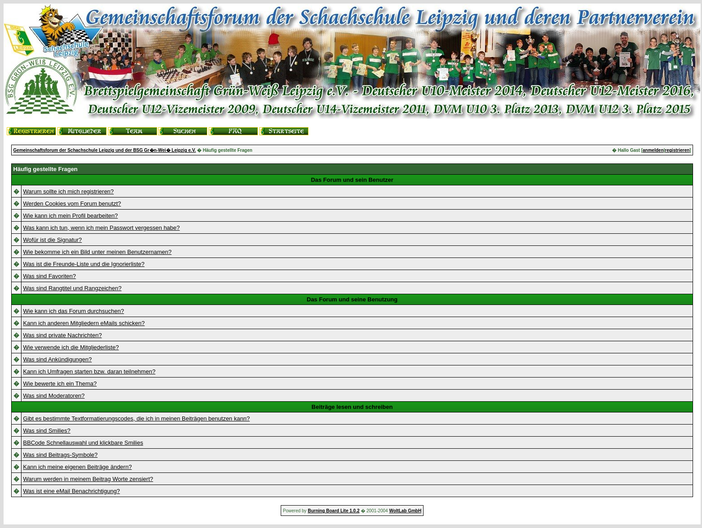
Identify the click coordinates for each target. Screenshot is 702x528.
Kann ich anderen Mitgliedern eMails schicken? (84, 323)
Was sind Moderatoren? (54, 395)
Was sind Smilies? (47, 430)
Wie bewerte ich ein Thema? (60, 383)
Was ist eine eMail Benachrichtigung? (71, 491)
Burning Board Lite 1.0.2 (334, 510)
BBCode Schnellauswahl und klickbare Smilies (83, 442)
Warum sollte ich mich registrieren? (68, 191)
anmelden (653, 150)
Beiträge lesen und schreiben (352, 407)
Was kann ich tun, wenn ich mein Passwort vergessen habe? (101, 227)
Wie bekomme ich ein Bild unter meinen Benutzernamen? (97, 252)
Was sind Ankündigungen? (57, 359)
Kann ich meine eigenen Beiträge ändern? (77, 467)
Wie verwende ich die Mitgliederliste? (71, 347)
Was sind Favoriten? (49, 276)
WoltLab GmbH (405, 510)
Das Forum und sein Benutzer (352, 179)
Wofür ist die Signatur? (52, 239)
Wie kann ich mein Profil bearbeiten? (70, 215)
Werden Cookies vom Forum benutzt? (72, 203)
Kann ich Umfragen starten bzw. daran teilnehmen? (89, 371)
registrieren (677, 150)
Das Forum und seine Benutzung (352, 299)
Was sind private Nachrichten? (62, 335)
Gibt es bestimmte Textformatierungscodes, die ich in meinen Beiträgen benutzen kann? (136, 418)
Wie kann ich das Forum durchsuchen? (73, 311)
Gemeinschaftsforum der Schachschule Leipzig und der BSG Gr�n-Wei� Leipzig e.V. (104, 150)
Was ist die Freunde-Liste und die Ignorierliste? (84, 264)
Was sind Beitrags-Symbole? (60, 454)
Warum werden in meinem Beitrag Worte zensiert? (88, 479)
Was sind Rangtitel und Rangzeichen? (72, 288)
